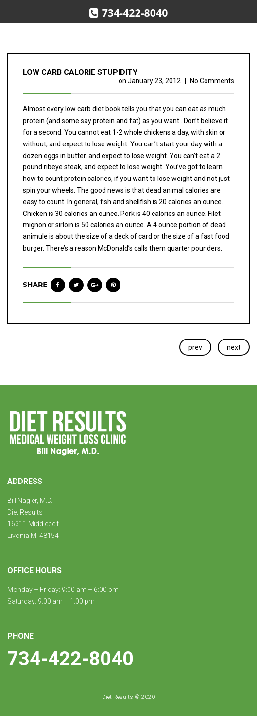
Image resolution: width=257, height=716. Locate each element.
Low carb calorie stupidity (80, 72)
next (233, 347)
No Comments (212, 81)
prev (195, 347)
